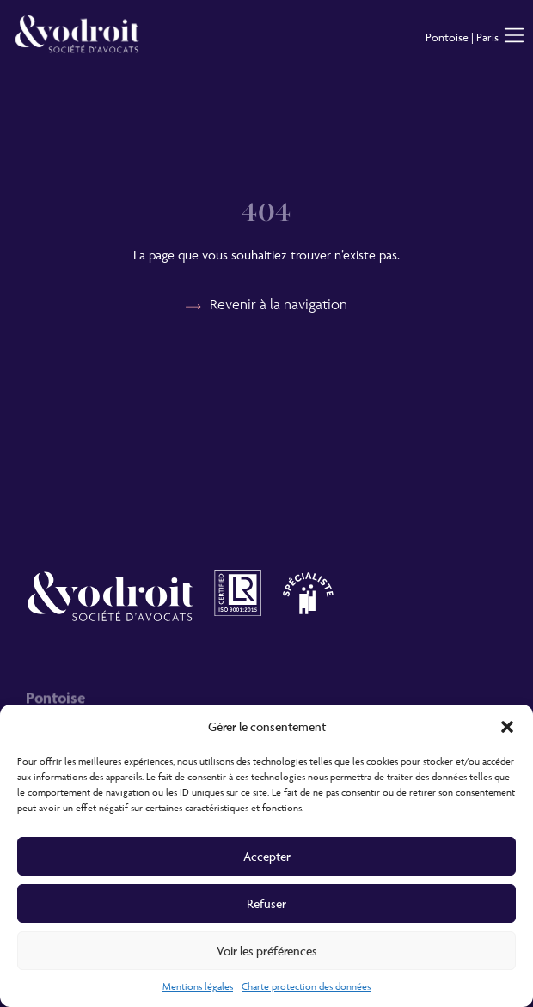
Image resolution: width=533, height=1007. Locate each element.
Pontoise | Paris (462, 37)
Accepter (267, 856)
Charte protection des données (306, 986)
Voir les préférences (267, 950)
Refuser (266, 903)
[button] (507, 726)
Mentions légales (197, 986)
